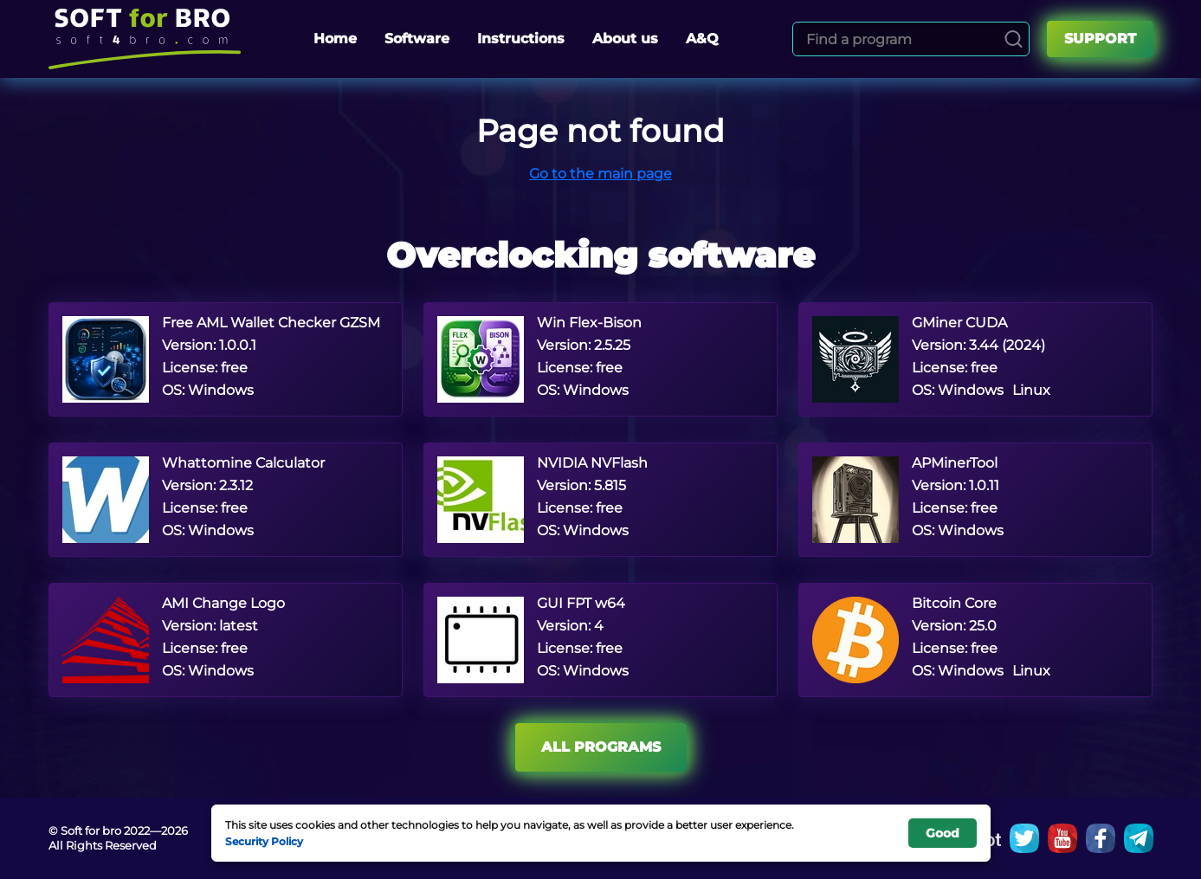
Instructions (521, 38)
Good (942, 833)
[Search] (1014, 39)
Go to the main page (600, 173)
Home (335, 38)
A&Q (702, 38)
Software (416, 38)
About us (625, 38)
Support (1100, 38)
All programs (601, 747)
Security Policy (264, 841)
